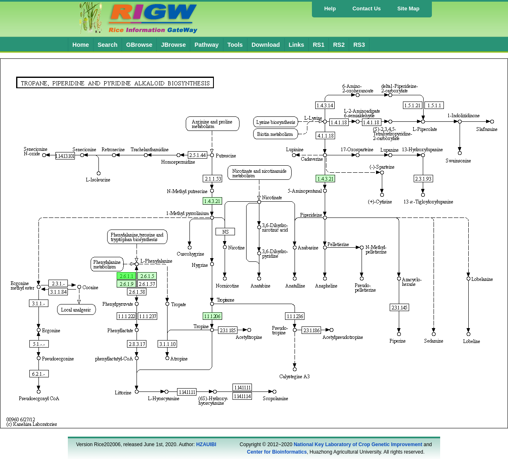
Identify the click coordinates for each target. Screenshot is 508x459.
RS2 (339, 44)
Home (80, 44)
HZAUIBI (206, 444)
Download (266, 44)
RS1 (318, 44)
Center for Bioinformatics (277, 452)
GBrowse (139, 44)
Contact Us (366, 8)
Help (330, 8)
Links (296, 44)
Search (107, 44)
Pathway (206, 44)
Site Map (408, 8)
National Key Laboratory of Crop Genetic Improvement (358, 444)
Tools (235, 44)
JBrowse (173, 44)
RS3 (359, 44)
